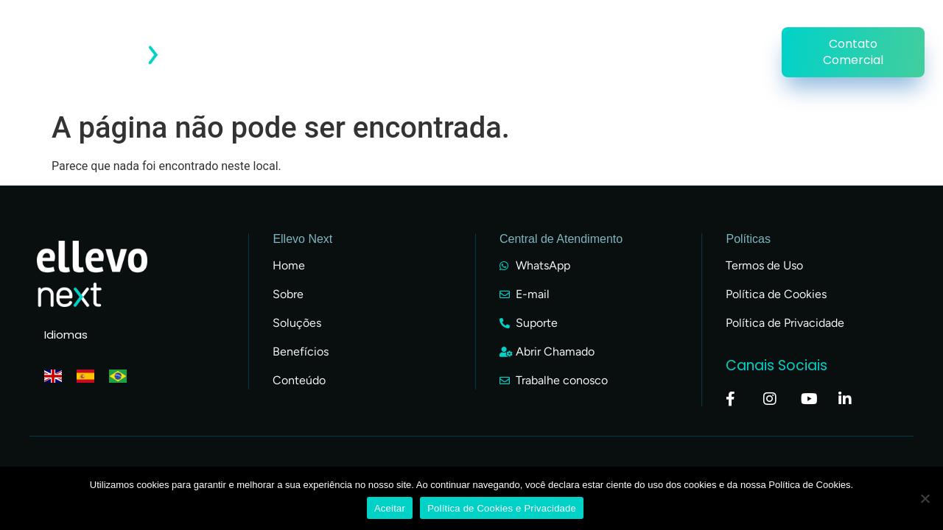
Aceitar (389, 508)
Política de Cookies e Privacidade (501, 508)
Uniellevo (725, 68)
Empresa (574, 34)
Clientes (418, 34)
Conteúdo (495, 34)
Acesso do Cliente (316, 34)
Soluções (728, 34)
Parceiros (651, 34)
